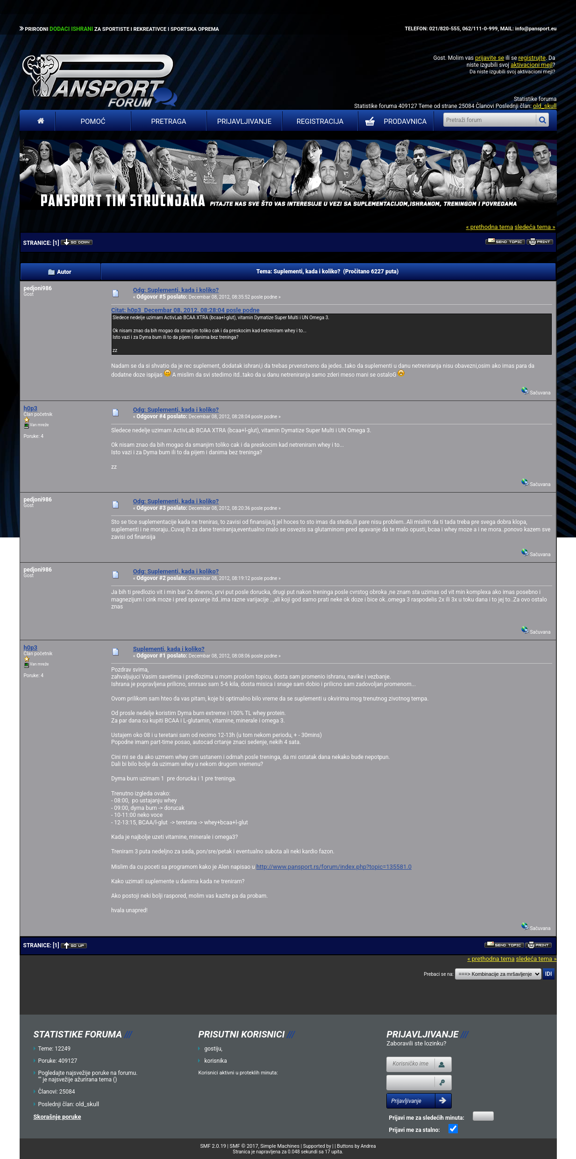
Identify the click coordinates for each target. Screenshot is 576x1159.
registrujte (532, 57)
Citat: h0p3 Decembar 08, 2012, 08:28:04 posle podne (185, 310)
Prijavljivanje (244, 121)
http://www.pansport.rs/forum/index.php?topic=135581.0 (334, 866)
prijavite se (489, 57)
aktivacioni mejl (532, 64)
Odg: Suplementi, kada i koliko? (176, 289)
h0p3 (31, 408)
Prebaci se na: (439, 974)
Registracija (320, 121)
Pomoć (93, 121)
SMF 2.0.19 (213, 1146)
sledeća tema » (534, 226)
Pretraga (168, 121)
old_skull (545, 105)
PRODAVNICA (394, 121)
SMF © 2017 (244, 1146)
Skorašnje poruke (57, 1116)
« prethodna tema (489, 226)
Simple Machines (279, 1146)
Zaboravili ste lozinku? (416, 1043)
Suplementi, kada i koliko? (169, 648)
